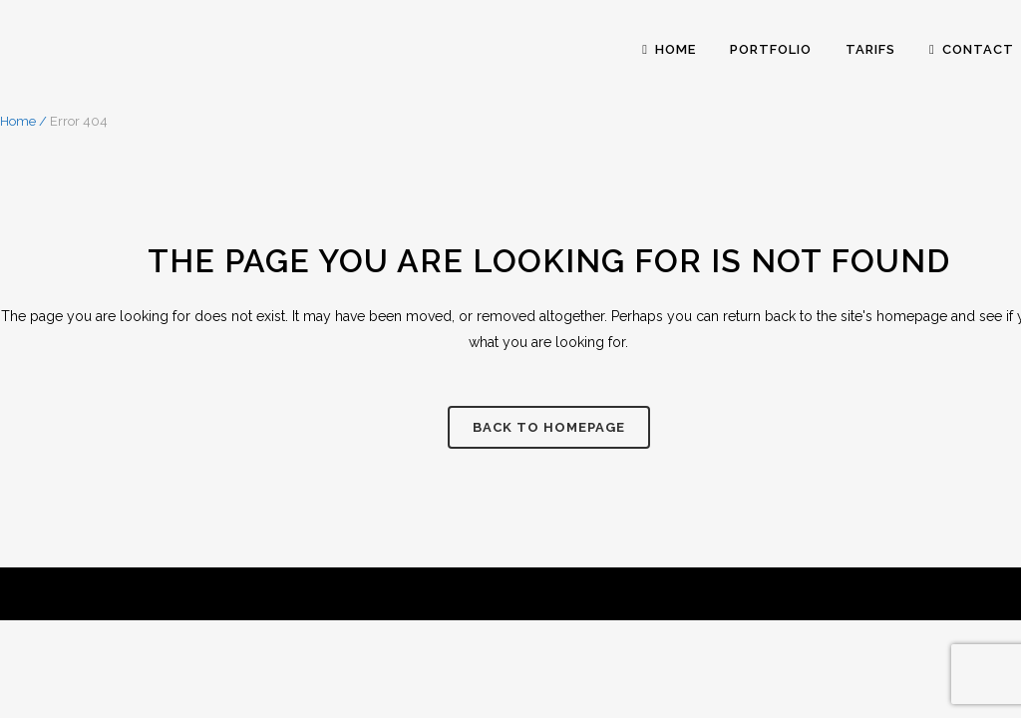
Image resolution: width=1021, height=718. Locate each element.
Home (18, 121)
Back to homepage (549, 427)
